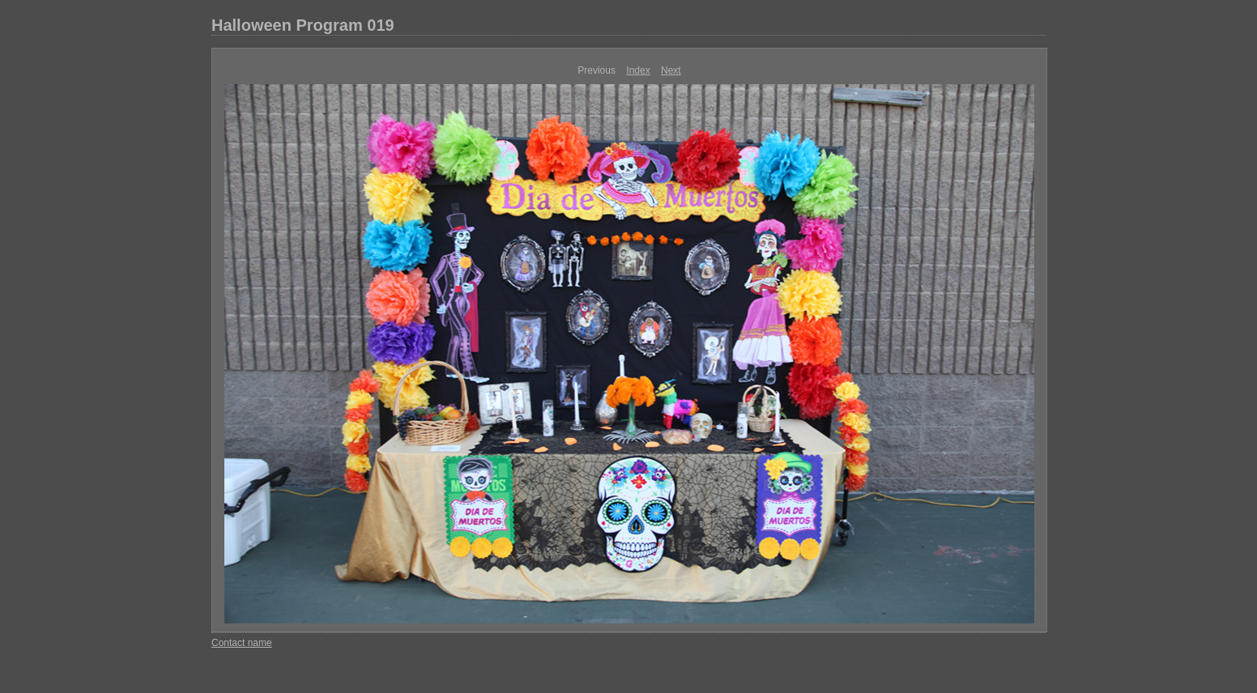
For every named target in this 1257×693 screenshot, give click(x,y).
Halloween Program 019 (302, 25)
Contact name (241, 642)
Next (671, 70)
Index (638, 70)
